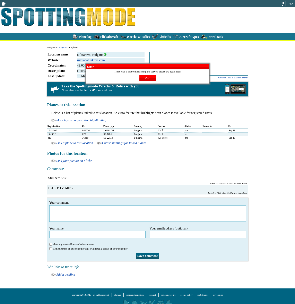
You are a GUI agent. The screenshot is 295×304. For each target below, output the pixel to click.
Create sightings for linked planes (124, 143)
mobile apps (202, 295)
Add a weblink (65, 274)
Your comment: (147, 211)
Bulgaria (63, 47)
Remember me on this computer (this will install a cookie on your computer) (88, 248)
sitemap (117, 295)
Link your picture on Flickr (74, 161)
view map (222, 77)
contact (152, 295)
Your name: (97, 232)
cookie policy (186, 295)
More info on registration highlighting (81, 120)
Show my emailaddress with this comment (72, 244)
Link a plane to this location (74, 143)
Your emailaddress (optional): (198, 232)
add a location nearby (238, 77)
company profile (168, 295)
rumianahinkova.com (91, 60)
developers (218, 295)
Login (290, 3)
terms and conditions (135, 295)
